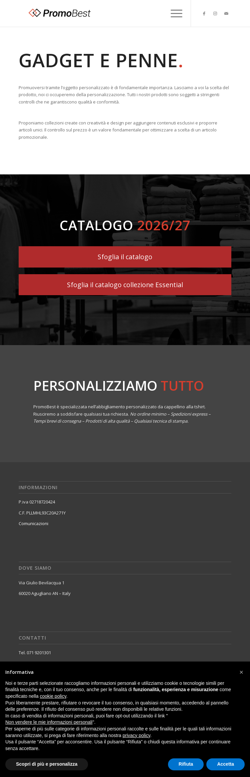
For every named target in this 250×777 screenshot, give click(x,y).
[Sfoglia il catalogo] (125, 256)
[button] (241, 672)
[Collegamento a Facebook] (204, 13)
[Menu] (173, 13)
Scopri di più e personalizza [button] (46, 764)
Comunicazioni (33, 523)
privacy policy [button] (136, 735)
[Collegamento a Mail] (226, 13)
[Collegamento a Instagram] (215, 13)
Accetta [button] (225, 764)
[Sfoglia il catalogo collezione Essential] (125, 284)
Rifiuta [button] (186, 764)
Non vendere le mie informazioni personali (48, 722)
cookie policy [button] (53, 696)
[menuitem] (173, 13)
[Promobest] (104, 13)
